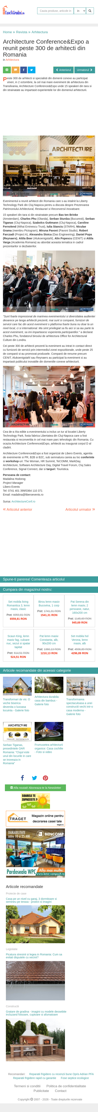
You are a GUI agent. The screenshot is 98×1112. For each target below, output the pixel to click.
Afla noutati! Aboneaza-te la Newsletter (35, 787)
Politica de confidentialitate (66, 1086)
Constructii (12, 1006)
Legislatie (12, 949)
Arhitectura (38, 32)
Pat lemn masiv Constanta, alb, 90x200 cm (49, 640)
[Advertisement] (49, 114)
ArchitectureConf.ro (23, 501)
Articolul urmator (80, 509)
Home (7, 32)
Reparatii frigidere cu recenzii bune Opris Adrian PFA (61, 1074)
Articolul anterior (17, 509)
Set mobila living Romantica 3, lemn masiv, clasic (18, 605)
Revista (20, 32)
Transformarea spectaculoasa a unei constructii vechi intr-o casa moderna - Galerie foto (79, 707)
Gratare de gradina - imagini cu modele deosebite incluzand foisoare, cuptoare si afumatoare (36, 1013)
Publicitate (41, 1091)
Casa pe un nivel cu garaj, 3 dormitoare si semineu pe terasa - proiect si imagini (31, 900)
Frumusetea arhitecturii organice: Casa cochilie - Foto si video (49, 748)
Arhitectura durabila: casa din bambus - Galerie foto (47, 700)
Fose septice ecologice (75, 1078)
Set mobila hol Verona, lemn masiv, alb (80, 640)
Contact (61, 1091)
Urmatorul (84, 70)
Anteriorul (63, 70)
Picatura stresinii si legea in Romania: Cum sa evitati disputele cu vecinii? (34, 956)
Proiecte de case (16, 893)
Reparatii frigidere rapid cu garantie (34, 1078)
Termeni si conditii (27, 1086)
